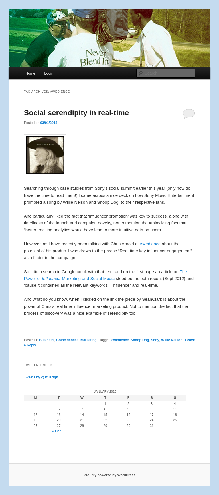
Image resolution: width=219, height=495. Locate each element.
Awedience (150, 243)
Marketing (88, 340)
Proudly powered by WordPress (109, 475)
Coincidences (67, 340)
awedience (120, 340)
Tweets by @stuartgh (41, 377)
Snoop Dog (140, 340)
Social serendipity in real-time (76, 112)
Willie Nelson (171, 340)
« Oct (56, 431)
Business (46, 340)
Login (48, 73)
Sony (155, 340)
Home (30, 73)
